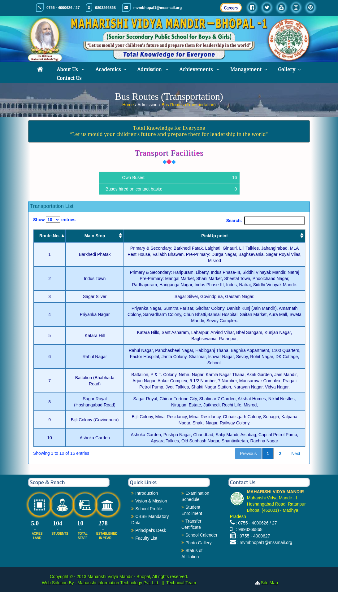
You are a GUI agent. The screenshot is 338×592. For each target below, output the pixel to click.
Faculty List (146, 538)
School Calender (201, 535)
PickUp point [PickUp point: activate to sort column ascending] (214, 235)
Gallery (286, 69)
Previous (248, 453)
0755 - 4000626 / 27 (63, 8)
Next (295, 453)
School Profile (148, 508)
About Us (68, 69)
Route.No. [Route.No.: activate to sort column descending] (49, 235)
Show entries (54, 220)
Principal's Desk (150, 530)
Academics (108, 69)
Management (246, 69)
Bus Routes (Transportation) (189, 104)
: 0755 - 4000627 (253, 535)
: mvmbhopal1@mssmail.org (264, 542)
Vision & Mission (151, 500)
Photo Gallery (198, 542)
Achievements (196, 69)
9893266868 (105, 8)
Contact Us (69, 78)
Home (128, 104)
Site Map (272, 582)
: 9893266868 (248, 529)
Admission (150, 69)
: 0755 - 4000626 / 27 (256, 522)
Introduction (146, 493)
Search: (265, 221)
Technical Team (181, 582)
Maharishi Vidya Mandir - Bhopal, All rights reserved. (138, 576)
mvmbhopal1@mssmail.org (157, 8)
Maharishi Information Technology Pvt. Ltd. (117, 582)
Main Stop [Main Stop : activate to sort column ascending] (94, 235)
